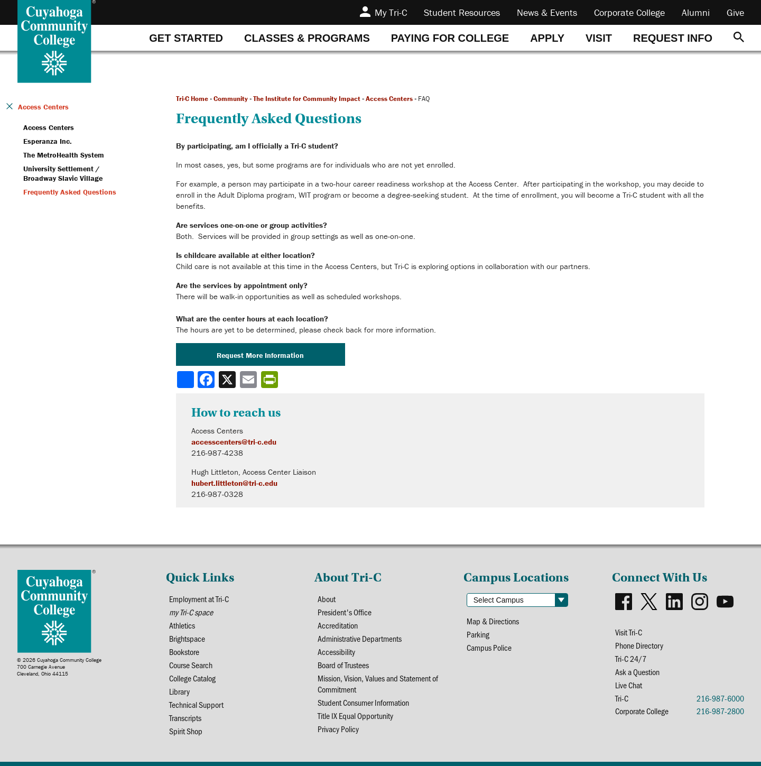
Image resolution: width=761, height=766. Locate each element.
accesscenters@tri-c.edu (233, 442)
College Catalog (192, 678)
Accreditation (338, 625)
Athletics (182, 625)
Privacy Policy (338, 728)
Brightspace (187, 638)
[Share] (185, 379)
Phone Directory (639, 645)
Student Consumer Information (363, 702)
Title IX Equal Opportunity (355, 715)
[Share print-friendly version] (270, 379)
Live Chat (628, 684)
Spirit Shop (185, 730)
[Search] (739, 38)
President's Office (345, 611)
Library (179, 691)
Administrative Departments (360, 638)
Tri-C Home (192, 98)
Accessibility (336, 651)
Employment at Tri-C (199, 598)
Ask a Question (637, 671)
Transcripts (185, 717)
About (327, 598)
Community (231, 98)
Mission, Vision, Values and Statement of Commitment (378, 683)
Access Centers (389, 98)
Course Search (190, 664)
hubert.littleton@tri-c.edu (234, 483)
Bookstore (184, 651)
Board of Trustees (343, 664)
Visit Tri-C (628, 632)
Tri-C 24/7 (630, 658)
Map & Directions (493, 620)
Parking (478, 634)
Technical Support (196, 704)
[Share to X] (228, 379)
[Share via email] (249, 379)
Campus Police (489, 647)
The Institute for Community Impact (306, 98)
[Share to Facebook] (207, 379)
